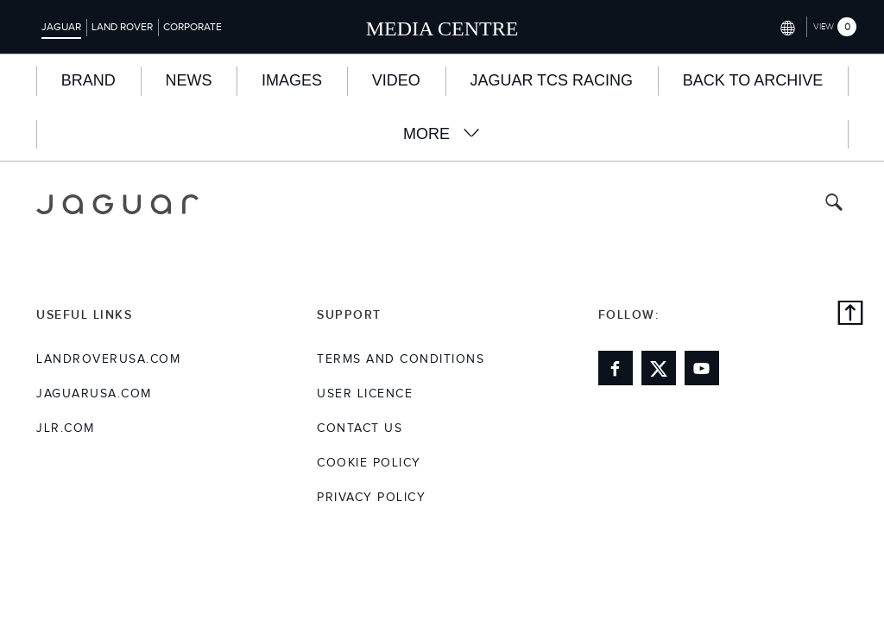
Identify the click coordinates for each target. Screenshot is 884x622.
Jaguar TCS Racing (551, 80)
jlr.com (65, 428)
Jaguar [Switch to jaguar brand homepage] (61, 27)
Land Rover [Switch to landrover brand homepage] (122, 27)
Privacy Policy (371, 498)
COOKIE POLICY (369, 463)
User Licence (365, 394)
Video (396, 80)
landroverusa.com (108, 359)
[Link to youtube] (702, 368)
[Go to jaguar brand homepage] (117, 204)
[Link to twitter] (658, 368)
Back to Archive (753, 80)
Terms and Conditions (400, 359)
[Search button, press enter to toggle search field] (834, 204)
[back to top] (850, 315)
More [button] (442, 133)
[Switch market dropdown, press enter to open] (786, 26)
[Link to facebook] (615, 368)
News (188, 80)
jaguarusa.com (94, 394)
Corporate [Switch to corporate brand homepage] (192, 27)
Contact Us (359, 428)
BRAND (88, 80)
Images (292, 80)
